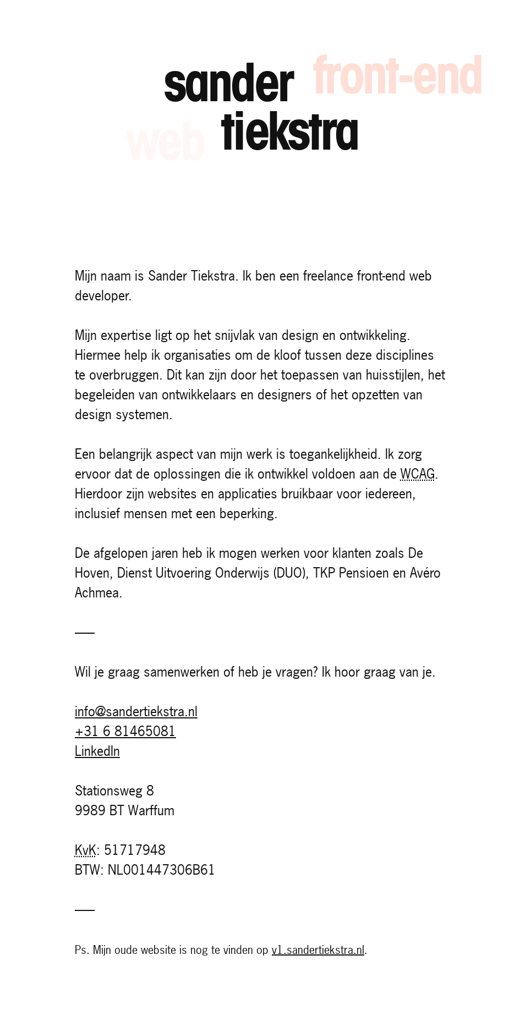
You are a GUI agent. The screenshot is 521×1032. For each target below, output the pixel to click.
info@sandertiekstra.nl (136, 711)
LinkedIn (97, 751)
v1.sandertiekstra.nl (318, 949)
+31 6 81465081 (125, 731)
